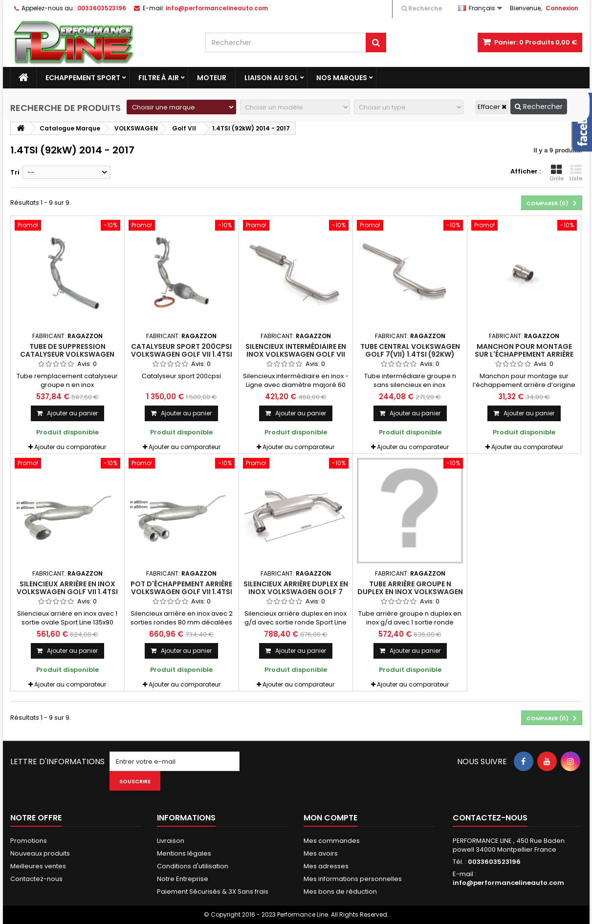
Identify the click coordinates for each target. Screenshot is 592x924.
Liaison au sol (271, 78)
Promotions (28, 840)
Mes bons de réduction (340, 891)
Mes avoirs (321, 853)
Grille (556, 173)
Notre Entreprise (182, 878)
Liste (576, 173)
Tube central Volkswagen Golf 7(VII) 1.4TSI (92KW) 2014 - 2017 (410, 354)
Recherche (421, 8)
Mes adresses (326, 866)
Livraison (170, 840)
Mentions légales (184, 853)
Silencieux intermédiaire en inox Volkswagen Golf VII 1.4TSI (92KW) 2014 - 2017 (295, 354)
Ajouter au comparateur (70, 447)
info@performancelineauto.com (508, 882)
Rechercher (539, 106)
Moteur (211, 78)
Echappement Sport (82, 78)
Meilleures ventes (38, 866)
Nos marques (341, 78)
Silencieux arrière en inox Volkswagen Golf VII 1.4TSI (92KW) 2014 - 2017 (67, 592)
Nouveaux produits (40, 853)
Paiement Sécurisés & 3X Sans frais (212, 891)
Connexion (562, 8)
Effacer (492, 106)
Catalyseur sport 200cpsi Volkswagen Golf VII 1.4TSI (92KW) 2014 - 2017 (181, 354)
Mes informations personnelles (353, 878)
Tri (15, 172)
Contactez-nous (36, 878)
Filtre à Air (158, 78)
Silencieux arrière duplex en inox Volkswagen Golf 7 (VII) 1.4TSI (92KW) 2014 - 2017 (296, 592)
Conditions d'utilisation (192, 866)
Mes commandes (332, 840)
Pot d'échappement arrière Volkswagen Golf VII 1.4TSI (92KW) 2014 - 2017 (181, 592)
